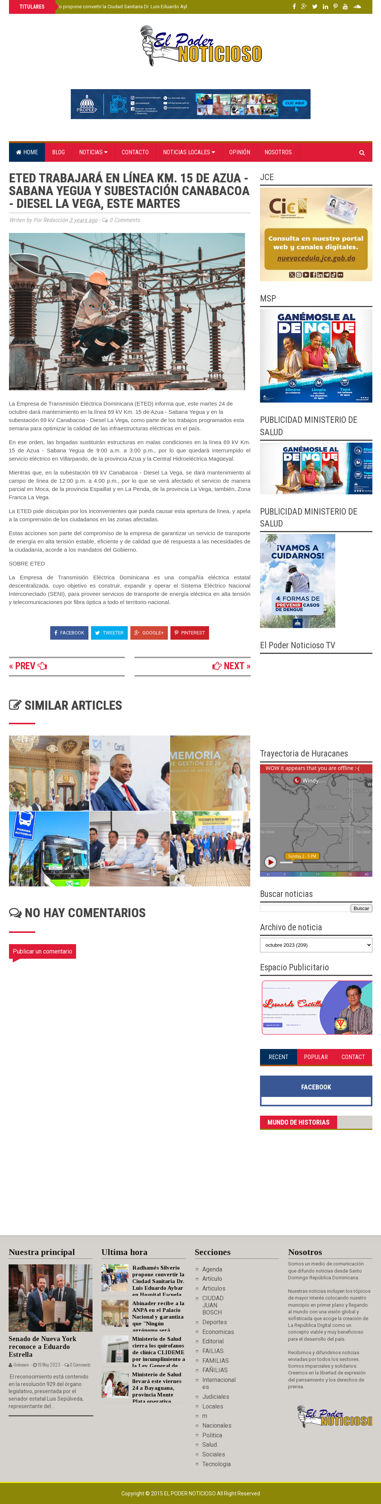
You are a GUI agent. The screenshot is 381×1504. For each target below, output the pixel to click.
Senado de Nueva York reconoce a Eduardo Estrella (42, 1346)
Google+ (149, 633)
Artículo (212, 1278)
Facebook (69, 633)
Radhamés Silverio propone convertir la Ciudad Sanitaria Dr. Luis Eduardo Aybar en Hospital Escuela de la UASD (140, 6)
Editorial (213, 1341)
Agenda (212, 1269)
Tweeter (109, 633)
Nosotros (278, 152)
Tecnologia (216, 1464)
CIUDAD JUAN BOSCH (213, 1305)
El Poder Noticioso (190, 1494)
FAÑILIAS (215, 1370)
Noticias (93, 152)
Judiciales (215, 1396)
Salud (209, 1444)
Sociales (213, 1454)
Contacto (135, 152)
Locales (212, 1406)
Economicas (218, 1331)
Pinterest (190, 633)
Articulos (214, 1288)
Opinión (239, 152)
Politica (212, 1435)
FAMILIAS (215, 1360)
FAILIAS (213, 1351)
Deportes (214, 1322)
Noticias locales (189, 152)
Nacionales (217, 1425)
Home (27, 152)
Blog (58, 152)
